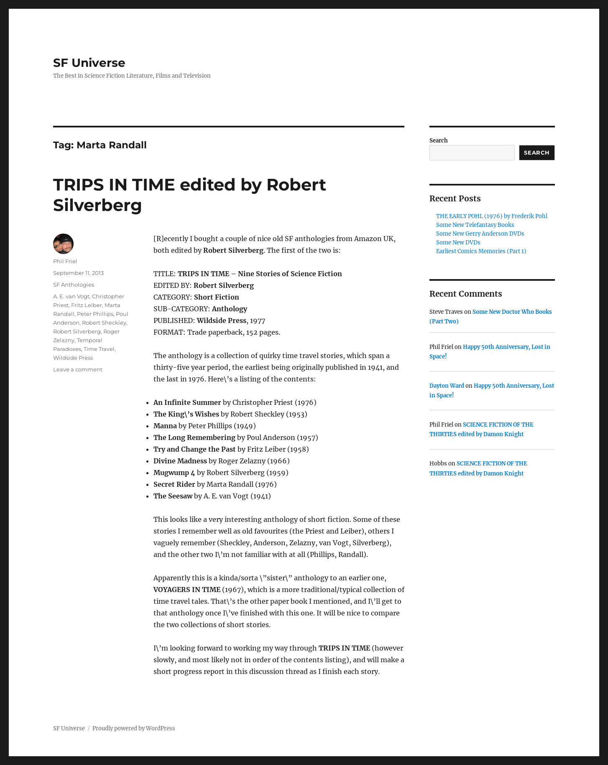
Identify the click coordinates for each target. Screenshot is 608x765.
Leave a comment (77, 369)
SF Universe (89, 63)
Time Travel (99, 349)
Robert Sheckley (104, 322)
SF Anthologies (73, 284)
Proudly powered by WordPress (133, 728)
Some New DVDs (458, 242)
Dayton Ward (446, 385)
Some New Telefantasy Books (475, 225)
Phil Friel (65, 261)
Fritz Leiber (86, 305)
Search (438, 140)
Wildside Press (73, 357)
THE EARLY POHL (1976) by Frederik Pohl (491, 216)
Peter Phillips (95, 313)
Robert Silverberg (77, 331)
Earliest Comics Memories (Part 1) (481, 251)
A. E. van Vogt (71, 296)
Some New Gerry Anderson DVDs (480, 233)
